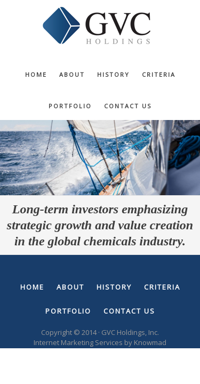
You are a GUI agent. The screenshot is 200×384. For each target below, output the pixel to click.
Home (32, 287)
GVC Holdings (100, 26)
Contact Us (129, 311)
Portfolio (68, 311)
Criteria (162, 287)
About (70, 287)
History (114, 287)
